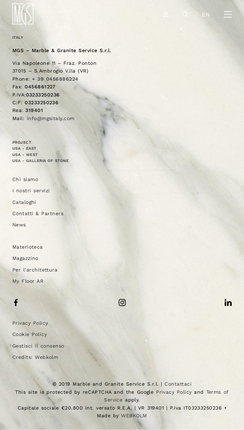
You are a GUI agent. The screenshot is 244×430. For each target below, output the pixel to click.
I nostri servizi (31, 190)
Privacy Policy (30, 323)
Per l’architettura (35, 270)
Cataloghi (24, 202)
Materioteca (27, 247)
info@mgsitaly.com (51, 118)
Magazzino (25, 258)
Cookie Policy (29, 334)
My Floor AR (28, 281)
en (206, 15)
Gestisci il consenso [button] (38, 346)
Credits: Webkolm (35, 357)
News (19, 225)
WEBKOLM (134, 415)
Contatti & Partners (37, 213)
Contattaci (178, 384)
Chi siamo (25, 179)
